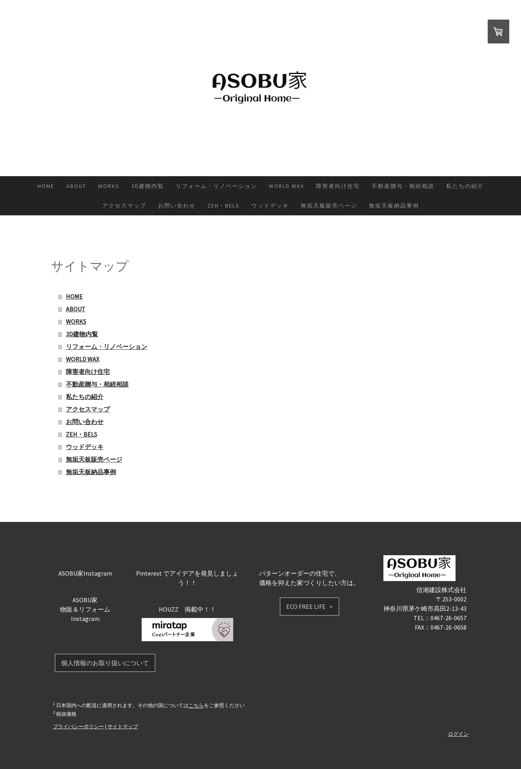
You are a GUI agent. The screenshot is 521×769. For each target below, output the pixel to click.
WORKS (109, 186)
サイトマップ (122, 726)
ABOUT (76, 186)
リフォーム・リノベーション (216, 186)
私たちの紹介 (465, 186)
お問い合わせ (177, 205)
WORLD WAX (286, 186)
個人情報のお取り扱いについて (105, 663)
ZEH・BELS (223, 205)
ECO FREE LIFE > (309, 606)
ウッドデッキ (270, 205)
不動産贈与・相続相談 (403, 186)
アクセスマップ (124, 205)
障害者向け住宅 (338, 186)
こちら (196, 705)
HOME (46, 186)
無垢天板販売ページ (329, 205)
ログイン (458, 734)
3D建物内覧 (147, 186)
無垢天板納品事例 (394, 205)
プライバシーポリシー (78, 726)
